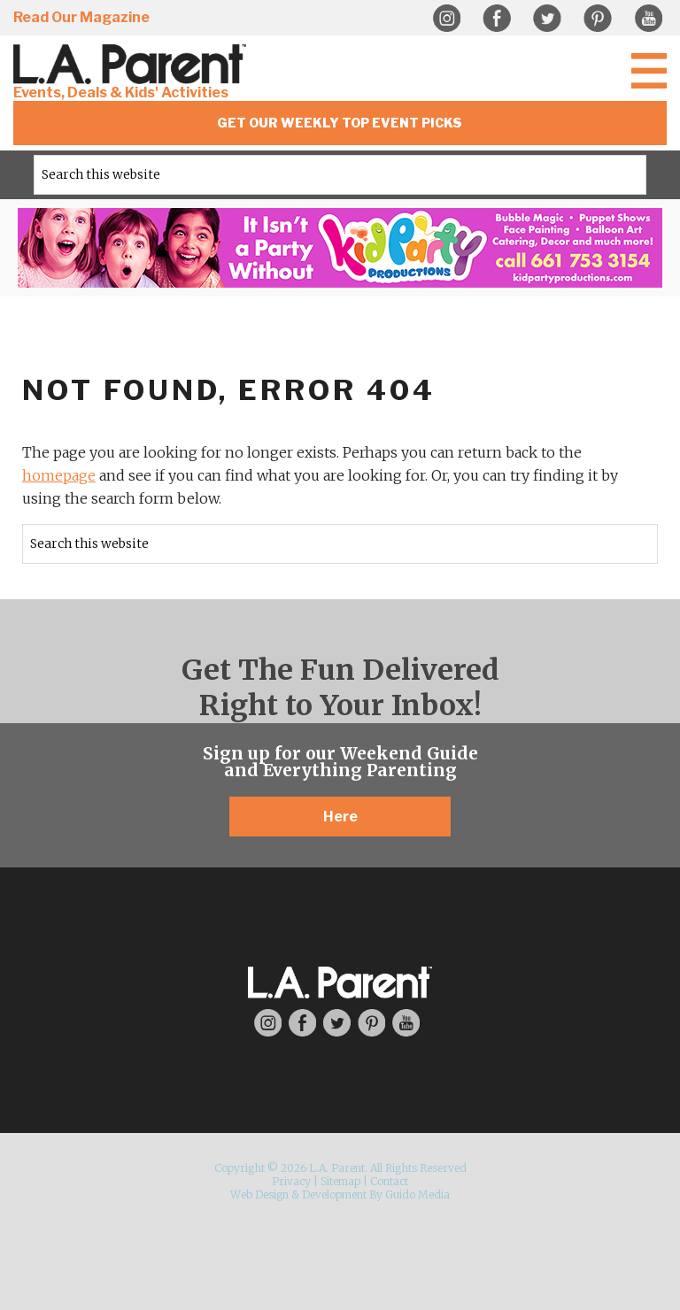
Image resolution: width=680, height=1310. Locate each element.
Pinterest (597, 18)
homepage (59, 475)
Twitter (547, 18)
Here (340, 816)
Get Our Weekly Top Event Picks (339, 122)
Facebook (497, 18)
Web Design (259, 1194)
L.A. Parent (132, 64)
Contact (389, 1181)
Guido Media (417, 1194)
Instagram (446, 18)
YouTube (648, 18)
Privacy (291, 1181)
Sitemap (340, 1181)
